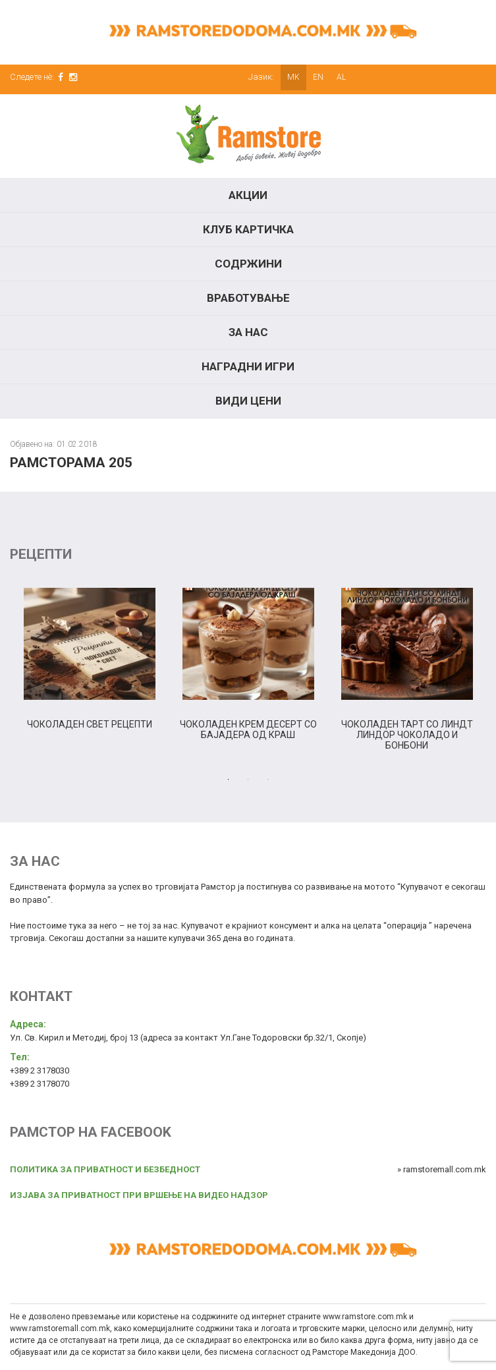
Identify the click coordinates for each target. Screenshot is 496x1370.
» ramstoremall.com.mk (441, 1169)
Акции (248, 195)
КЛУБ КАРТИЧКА (248, 229)
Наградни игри (248, 366)
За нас (248, 332)
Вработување (248, 297)
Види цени (248, 400)
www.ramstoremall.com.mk (60, 1328)
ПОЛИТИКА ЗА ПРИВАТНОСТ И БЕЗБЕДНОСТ (105, 1169)
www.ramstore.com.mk (365, 1316)
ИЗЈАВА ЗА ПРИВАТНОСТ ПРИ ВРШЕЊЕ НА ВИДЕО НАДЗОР (139, 1195)
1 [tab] (228, 779)
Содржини (248, 263)
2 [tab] (248, 779)
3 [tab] (268, 779)
